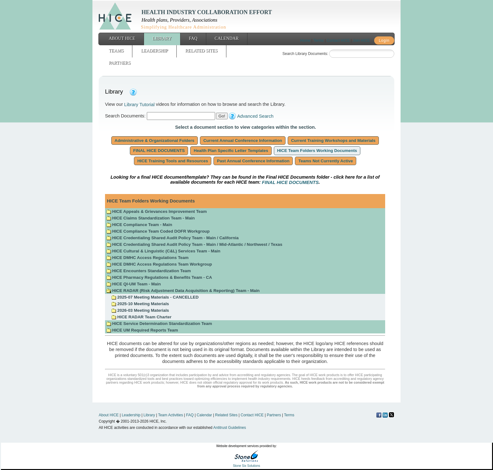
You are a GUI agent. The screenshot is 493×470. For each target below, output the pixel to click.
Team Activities (170, 415)
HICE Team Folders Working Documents (317, 150)
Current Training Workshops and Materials (333, 140)
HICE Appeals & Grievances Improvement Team (156, 211)
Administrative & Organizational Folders (155, 140)
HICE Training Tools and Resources (172, 161)
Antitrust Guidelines (229, 427)
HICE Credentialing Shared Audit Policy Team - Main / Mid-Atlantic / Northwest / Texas (194, 244)
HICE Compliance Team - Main (139, 224)
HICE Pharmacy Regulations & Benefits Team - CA (159, 277)
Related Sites (201, 50)
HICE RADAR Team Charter (141, 317)
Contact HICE (338, 40)
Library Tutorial (139, 104)
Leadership (154, 50)
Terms (318, 40)
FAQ (193, 38)
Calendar (227, 38)
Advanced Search (255, 116)
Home (305, 40)
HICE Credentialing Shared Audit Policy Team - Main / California (172, 237)
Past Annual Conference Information (253, 161)
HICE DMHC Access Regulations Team (147, 257)
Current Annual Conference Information (242, 140)
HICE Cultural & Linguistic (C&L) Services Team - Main (163, 251)
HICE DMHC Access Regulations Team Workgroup (159, 264)
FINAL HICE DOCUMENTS (159, 150)
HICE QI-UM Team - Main (133, 284)
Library (162, 38)
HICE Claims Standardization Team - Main (150, 218)
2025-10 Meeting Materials (140, 303)
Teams (116, 50)
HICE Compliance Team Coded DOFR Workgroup (157, 231)
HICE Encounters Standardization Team (148, 270)
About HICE (122, 38)
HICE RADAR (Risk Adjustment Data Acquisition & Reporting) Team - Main (183, 290)
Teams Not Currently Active (325, 161)
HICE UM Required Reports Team (142, 330)
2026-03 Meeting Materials (140, 310)
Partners (119, 63)
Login (384, 40)
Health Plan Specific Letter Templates (230, 150)
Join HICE (361, 40)
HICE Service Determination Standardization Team (159, 323)
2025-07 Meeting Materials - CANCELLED (154, 297)
